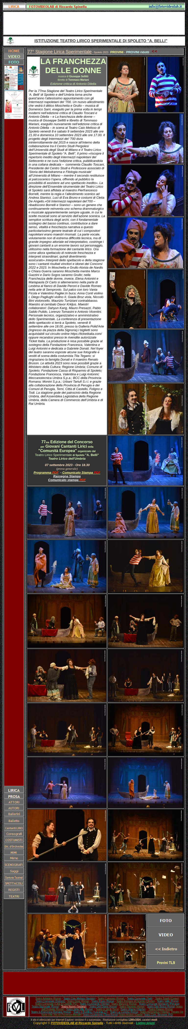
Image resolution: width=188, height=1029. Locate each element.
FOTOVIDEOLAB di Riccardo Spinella (77, 1023)
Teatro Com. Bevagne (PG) (158, 1014)
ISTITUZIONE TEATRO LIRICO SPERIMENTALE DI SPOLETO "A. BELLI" (101, 41)
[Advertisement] (94, 23)
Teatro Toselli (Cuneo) (167, 998)
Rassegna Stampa (67, 476)
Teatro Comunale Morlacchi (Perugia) (159, 1004)
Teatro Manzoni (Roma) (124, 1004)
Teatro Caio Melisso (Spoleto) (79, 998)
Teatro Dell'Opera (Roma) (103, 1006)
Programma (42, 472)
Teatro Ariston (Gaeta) (131, 1014)
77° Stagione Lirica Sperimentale (59, 51)
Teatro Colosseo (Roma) (111, 998)
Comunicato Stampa (81, 472)
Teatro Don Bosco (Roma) (161, 1006)
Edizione (56, 442)
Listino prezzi (145, 1023)
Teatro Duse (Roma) (78, 1001)
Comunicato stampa (64, 480)
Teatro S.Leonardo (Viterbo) (95, 1004)
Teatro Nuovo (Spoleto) (73, 1006)
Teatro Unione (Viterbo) (133, 1009)
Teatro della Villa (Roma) (79, 1009)
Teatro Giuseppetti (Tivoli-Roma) (100, 1014)
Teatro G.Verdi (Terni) (107, 1009)
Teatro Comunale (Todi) (140, 998)
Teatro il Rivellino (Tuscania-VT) (90, 1012)
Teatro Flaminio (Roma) (132, 1006)
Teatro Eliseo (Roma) (102, 1001)
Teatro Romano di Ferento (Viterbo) (136, 1001)
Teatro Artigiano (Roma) (48, 998)
